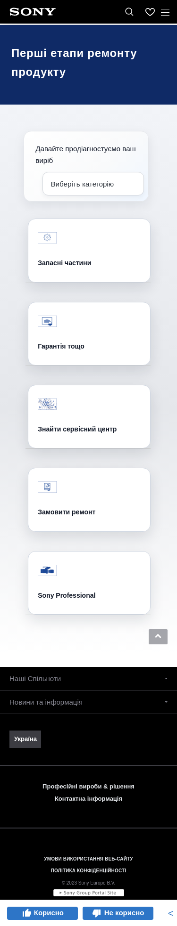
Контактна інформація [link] (88, 798)
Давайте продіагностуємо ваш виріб (85, 154)
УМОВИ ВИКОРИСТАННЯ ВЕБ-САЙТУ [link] (88, 858)
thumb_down (96, 913)
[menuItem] (150, 11)
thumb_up (26, 913)
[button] (158, 636)
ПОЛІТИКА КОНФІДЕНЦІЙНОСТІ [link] (88, 870)
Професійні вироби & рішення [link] (88, 786)
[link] (25, 739)
